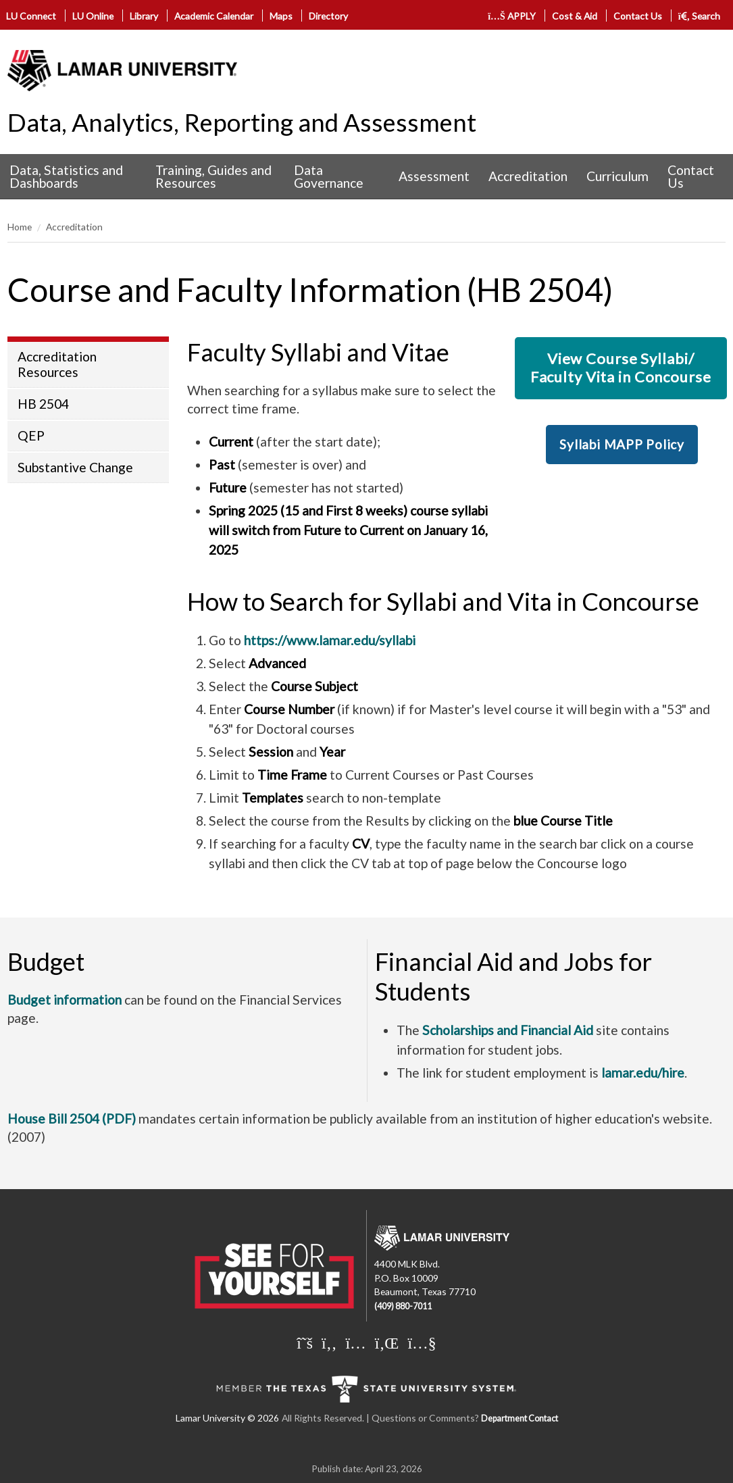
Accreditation (527, 176)
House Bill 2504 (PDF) (71, 1118)
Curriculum (617, 176)
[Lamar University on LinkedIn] (387, 1342)
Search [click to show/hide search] (699, 16)
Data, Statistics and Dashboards (66, 176)
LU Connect (31, 16)
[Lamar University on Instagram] (355, 1342)
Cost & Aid (574, 16)
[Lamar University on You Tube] (421, 1342)
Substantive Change (75, 467)
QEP (31, 435)
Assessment (434, 176)
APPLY (512, 16)
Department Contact (519, 1418)
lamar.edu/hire (642, 1072)
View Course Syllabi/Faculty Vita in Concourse (620, 367)
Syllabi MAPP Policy (621, 444)
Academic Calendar (213, 16)
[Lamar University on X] (304, 1342)
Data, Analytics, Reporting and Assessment (241, 122)
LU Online (92, 16)
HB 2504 (43, 403)
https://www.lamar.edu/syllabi (329, 640)
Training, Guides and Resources (213, 176)
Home (19, 226)
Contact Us (637, 16)
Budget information (64, 999)
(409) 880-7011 (403, 1306)
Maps (281, 16)
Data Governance (328, 176)
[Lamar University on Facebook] (329, 1342)
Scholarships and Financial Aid (507, 1030)
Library (144, 16)
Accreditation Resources (57, 364)
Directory (328, 16)
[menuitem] (73, 176)
